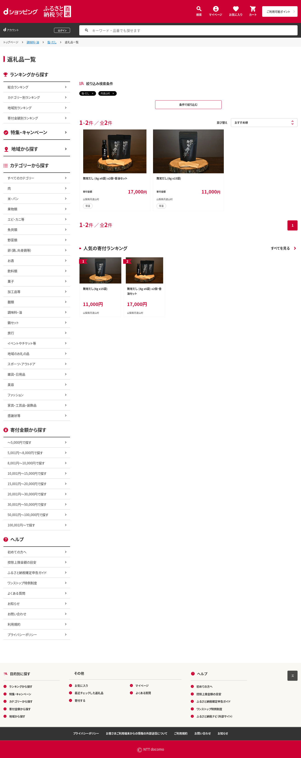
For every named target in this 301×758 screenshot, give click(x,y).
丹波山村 (105, 93)
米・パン (13, 198)
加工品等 (14, 291)
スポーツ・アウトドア (21, 364)
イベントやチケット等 (22, 343)
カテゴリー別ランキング (24, 97)
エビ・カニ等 (16, 219)
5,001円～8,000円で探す (25, 452)
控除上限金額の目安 (22, 562)
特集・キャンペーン (29, 132)
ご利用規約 (180, 733)
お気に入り (235, 14)
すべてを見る (280, 248)
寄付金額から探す (20, 709)
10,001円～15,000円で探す (27, 473)
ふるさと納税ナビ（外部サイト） (214, 716)
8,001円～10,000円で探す (26, 463)
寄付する (80, 700)
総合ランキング (18, 87)
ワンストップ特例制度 (22, 583)
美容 (11, 384)
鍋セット (13, 322)
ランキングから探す (20, 686)
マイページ (215, 14)
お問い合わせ (17, 614)
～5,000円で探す (19, 442)
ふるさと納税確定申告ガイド (27, 572)
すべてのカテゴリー (21, 178)
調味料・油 (33, 42)
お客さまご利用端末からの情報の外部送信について (136, 733)
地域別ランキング (19, 107)
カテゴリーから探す (21, 701)
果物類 (12, 209)
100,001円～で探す (21, 525)
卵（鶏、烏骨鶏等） (20, 250)
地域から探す (24, 149)
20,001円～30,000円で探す (27, 494)
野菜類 (12, 240)
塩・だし (52, 42)
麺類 (11, 302)
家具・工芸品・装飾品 (22, 405)
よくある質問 (16, 593)
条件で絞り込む (188, 105)
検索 (199, 14)
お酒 (11, 260)
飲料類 (12, 271)
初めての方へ (17, 552)
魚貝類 (12, 229)
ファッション (15, 395)
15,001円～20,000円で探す (27, 483)
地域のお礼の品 (18, 353)
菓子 (11, 281)
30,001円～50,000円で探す (27, 504)
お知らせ (14, 603)
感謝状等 (14, 415)
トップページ (10, 42)
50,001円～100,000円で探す (28, 514)
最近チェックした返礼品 (89, 693)
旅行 (11, 333)
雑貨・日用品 (16, 374)
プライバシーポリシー (22, 634)
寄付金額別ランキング (23, 118)
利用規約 (14, 624)
